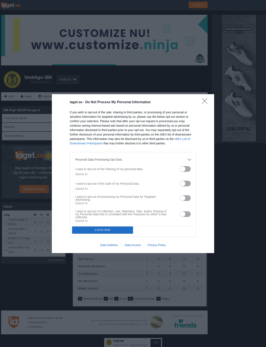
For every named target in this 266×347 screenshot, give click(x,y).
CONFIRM (102, 230)
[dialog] (133, 173)
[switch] (185, 169)
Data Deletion (109, 245)
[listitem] (133, 159)
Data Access (133, 245)
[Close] (206, 102)
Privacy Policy (157, 245)
